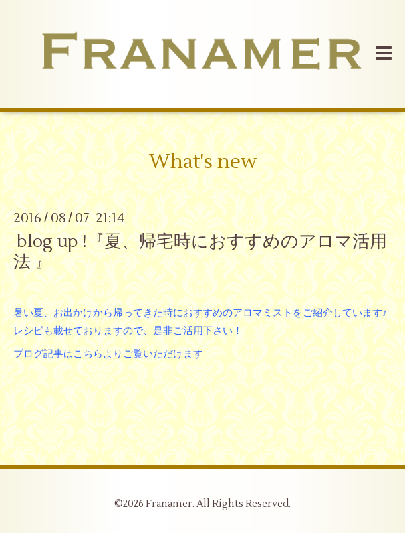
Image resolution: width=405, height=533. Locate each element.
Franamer (169, 504)
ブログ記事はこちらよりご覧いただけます (108, 354)
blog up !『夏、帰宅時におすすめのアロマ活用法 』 (200, 251)
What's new (203, 162)
